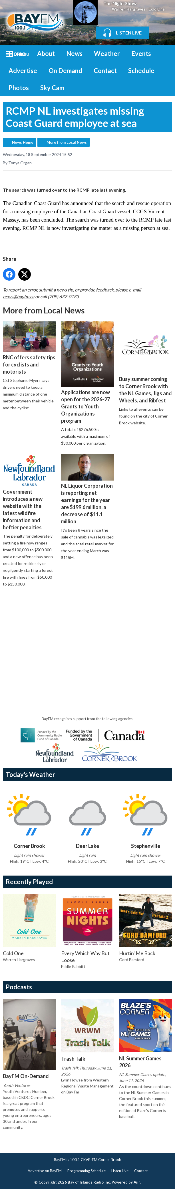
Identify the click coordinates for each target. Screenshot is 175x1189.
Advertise (23, 70)
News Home (22, 142)
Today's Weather (30, 774)
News (74, 53)
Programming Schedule (86, 1170)
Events (141, 53)
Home (17, 53)
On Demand (65, 70)
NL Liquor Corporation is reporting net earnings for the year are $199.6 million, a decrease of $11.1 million (87, 489)
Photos (19, 88)
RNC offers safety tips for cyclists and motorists (29, 348)
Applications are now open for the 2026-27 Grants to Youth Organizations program (87, 372)
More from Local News (67, 142)
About (46, 53)
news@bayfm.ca (18, 296)
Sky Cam (52, 88)
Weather (107, 53)
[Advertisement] (89, 635)
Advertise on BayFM (45, 1170)
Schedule (141, 70)
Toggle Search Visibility (163, 53)
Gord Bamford (131, 959)
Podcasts (19, 987)
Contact (105, 70)
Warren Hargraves (128, 9)
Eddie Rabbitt (73, 966)
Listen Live (119, 1170)
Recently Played (29, 882)
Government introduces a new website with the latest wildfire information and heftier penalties (29, 492)
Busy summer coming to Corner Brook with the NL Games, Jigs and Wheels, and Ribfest (145, 362)
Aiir (137, 1182)
